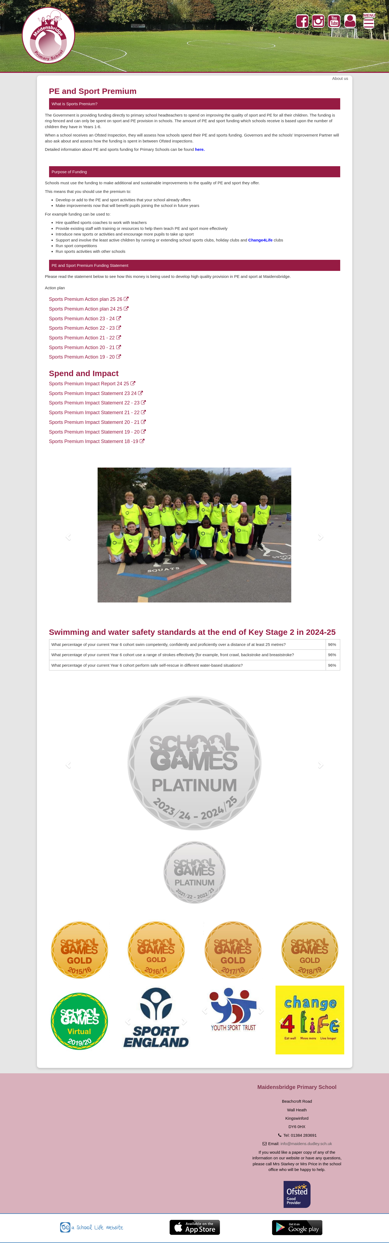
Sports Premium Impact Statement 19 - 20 (97, 432)
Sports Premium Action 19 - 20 (85, 357)
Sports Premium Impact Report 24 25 (92, 383)
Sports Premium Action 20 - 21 (85, 347)
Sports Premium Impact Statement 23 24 (96, 393)
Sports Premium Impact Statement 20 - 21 (97, 422)
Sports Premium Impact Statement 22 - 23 (97, 403)
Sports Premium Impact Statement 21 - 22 (97, 412)
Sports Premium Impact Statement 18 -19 (96, 441)
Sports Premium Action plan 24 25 (89, 309)
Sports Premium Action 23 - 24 (85, 318)
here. (200, 149)
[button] (67, 535)
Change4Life (260, 240)
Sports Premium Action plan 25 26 (89, 299)
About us (340, 78)
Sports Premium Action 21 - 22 (85, 337)
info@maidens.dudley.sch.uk (306, 1143)
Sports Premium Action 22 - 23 (85, 328)
